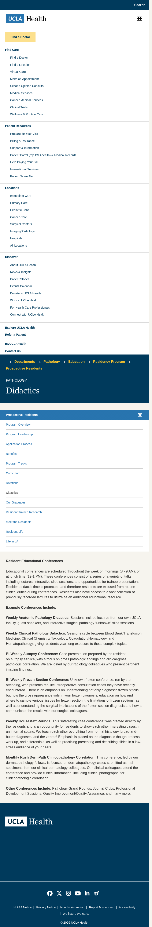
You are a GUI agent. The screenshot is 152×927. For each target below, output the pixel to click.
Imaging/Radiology (22, 231)
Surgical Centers (21, 224)
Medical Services (21, 93)
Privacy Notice (46, 907)
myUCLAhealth (15, 343)
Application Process (19, 444)
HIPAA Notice (23, 907)
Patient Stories (19, 279)
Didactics (12, 492)
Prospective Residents (24, 368)
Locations (12, 188)
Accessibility (127, 907)
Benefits (11, 453)
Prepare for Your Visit (24, 133)
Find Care (12, 49)
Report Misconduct (101, 907)
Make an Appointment (24, 79)
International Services (24, 169)
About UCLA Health (23, 265)
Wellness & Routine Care (26, 114)
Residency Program (109, 361)
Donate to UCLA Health (25, 293)
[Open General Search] (138, 5)
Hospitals (16, 238)
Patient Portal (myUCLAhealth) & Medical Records (43, 155)
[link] (50, 893)
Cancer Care (18, 217)
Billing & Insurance (22, 141)
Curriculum (13, 473)
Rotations (12, 483)
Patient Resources (18, 126)
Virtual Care (18, 71)
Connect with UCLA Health (27, 314)
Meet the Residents (18, 522)
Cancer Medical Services (26, 100)
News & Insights (20, 272)
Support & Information (24, 148)
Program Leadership (19, 434)
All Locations (18, 245)
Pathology (52, 361)
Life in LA (12, 541)
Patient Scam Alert (22, 176)
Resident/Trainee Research (24, 512)
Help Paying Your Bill (24, 162)
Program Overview (18, 424)
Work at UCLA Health (24, 300)
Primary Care (18, 203)
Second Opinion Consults (27, 86)
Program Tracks (16, 463)
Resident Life (14, 531)
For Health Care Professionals (30, 307)
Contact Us (13, 351)
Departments (24, 361)
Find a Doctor (19, 57)
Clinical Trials (18, 107)
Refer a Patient (15, 334)
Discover (11, 257)
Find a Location (20, 64)
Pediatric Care (19, 210)
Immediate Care (20, 195)
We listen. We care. (76, 913)
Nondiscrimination (72, 907)
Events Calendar (21, 286)
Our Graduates (16, 502)
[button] (74, 328)
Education (76, 361)
